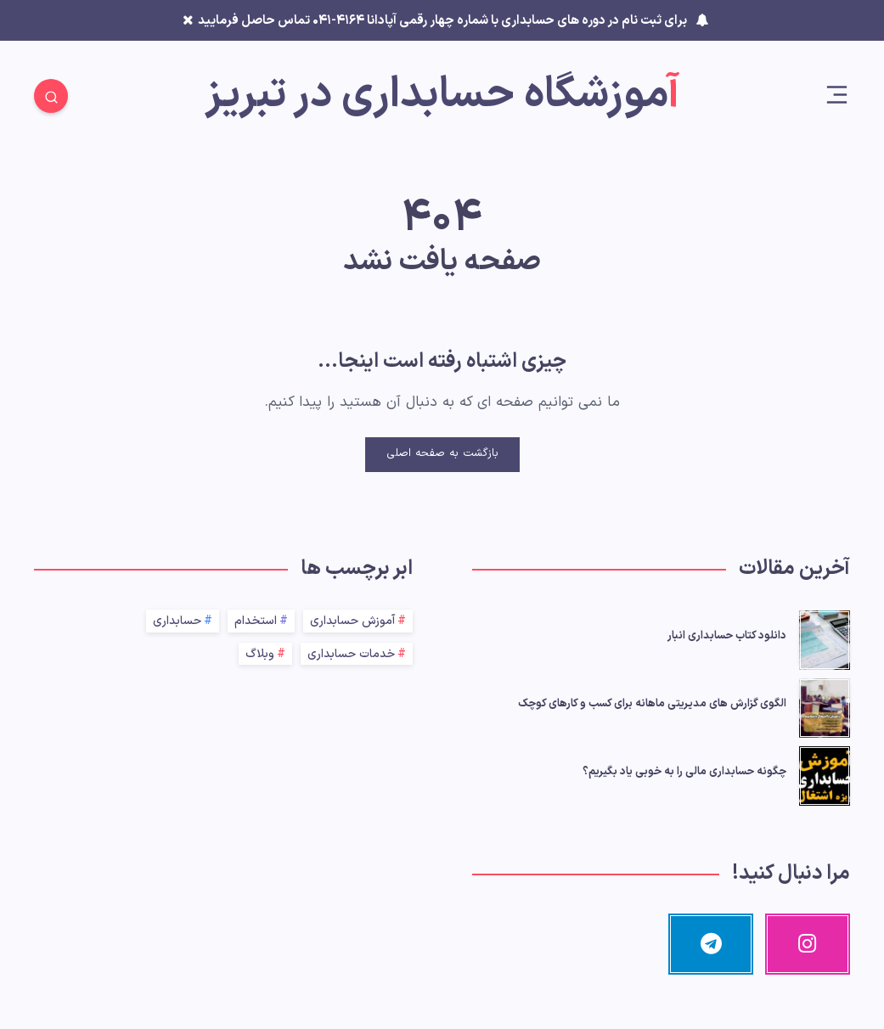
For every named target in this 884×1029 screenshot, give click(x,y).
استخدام (255, 621)
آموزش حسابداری (352, 621)
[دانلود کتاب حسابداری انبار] (824, 637)
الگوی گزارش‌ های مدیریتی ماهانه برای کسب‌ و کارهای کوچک (652, 703)
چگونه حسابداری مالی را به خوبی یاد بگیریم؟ (684, 771)
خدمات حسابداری (351, 654)
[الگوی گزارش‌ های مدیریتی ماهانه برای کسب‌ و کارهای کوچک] (824, 705)
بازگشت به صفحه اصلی (442, 453)
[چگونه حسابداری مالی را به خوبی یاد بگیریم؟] (824, 773)
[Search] (51, 96)
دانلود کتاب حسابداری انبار (726, 635)
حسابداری (177, 621)
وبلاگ (259, 654)
